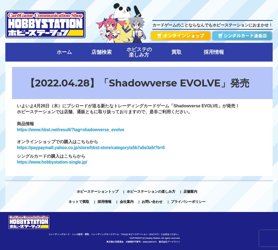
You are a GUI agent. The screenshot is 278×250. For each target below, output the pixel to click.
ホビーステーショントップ (97, 192)
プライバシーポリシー (188, 202)
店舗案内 (190, 192)
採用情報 (104, 202)
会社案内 (127, 202)
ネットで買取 (78, 202)
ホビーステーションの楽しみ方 (151, 192)
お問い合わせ (152, 202)
